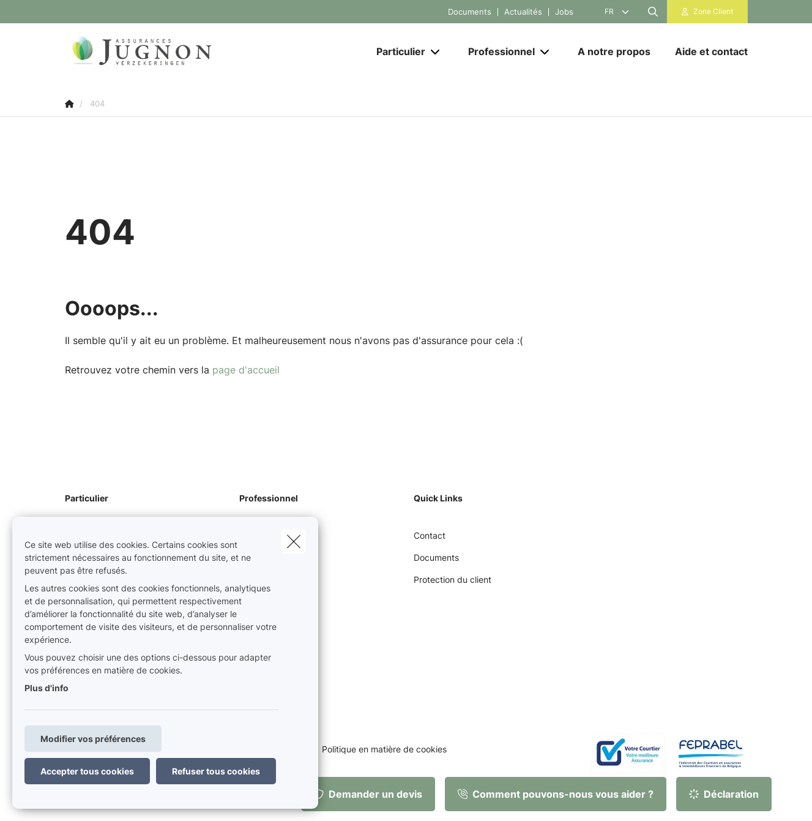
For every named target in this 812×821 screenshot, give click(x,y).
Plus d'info (46, 688)
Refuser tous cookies (216, 771)
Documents (469, 12)
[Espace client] (707, 11)
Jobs (564, 12)
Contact (429, 535)
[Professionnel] (497, 51)
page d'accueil (246, 370)
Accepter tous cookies (87, 771)
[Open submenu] (436, 51)
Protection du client (452, 579)
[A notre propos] (614, 51)
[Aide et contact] (705, 51)
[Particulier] (396, 51)
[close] (293, 541)
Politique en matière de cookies (384, 749)
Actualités (523, 12)
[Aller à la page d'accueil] (187, 51)
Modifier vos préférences (93, 738)
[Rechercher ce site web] (653, 11)
